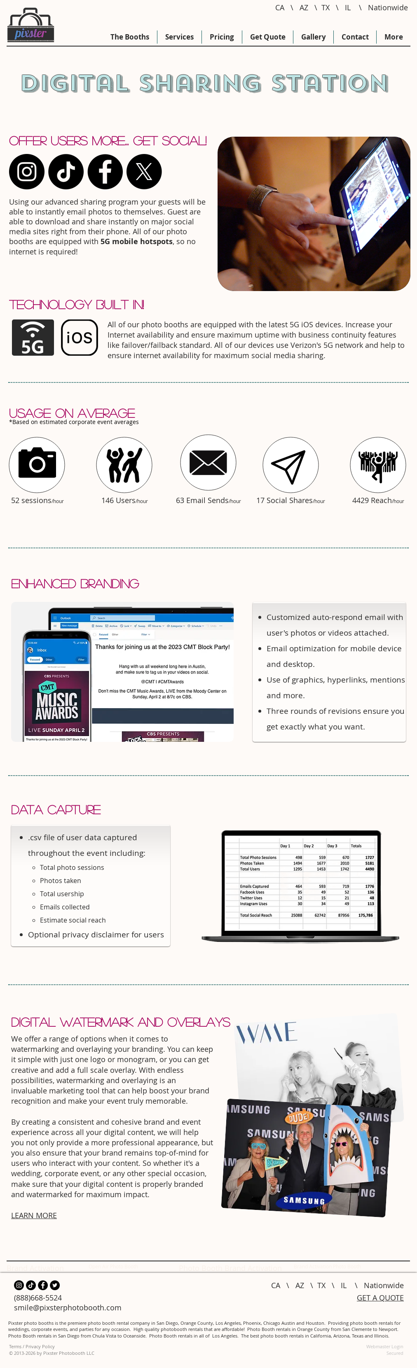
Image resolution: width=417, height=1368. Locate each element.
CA (279, 7)
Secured (395, 1353)
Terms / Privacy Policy (32, 1346)
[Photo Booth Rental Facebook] (105, 171)
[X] (144, 171)
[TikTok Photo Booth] (66, 171)
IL (348, 7)
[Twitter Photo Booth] (55, 1285)
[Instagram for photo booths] (27, 171)
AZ (304, 7)
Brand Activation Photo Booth (327, 1266)
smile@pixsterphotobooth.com (68, 1307)
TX (325, 7)
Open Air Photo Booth (113, 1266)
